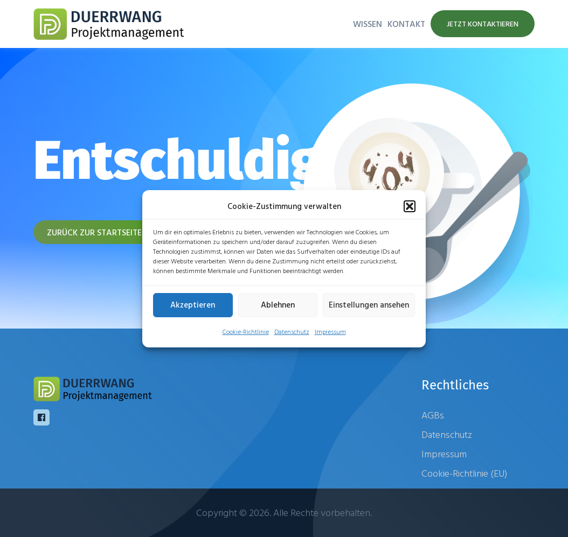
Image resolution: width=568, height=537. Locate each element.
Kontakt (406, 23)
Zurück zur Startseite (94, 232)
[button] (409, 206)
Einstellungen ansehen (369, 304)
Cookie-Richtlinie (246, 331)
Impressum (330, 331)
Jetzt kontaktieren (482, 23)
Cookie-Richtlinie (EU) (464, 473)
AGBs (432, 415)
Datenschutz (291, 331)
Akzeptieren (192, 304)
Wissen (367, 23)
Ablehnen (278, 304)
